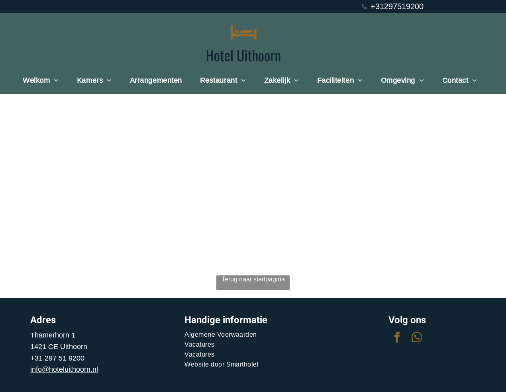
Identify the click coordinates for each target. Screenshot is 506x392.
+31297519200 (397, 6)
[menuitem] (44, 80)
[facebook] (397, 338)
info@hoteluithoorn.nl (64, 369)
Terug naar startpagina (253, 279)
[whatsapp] (417, 338)
